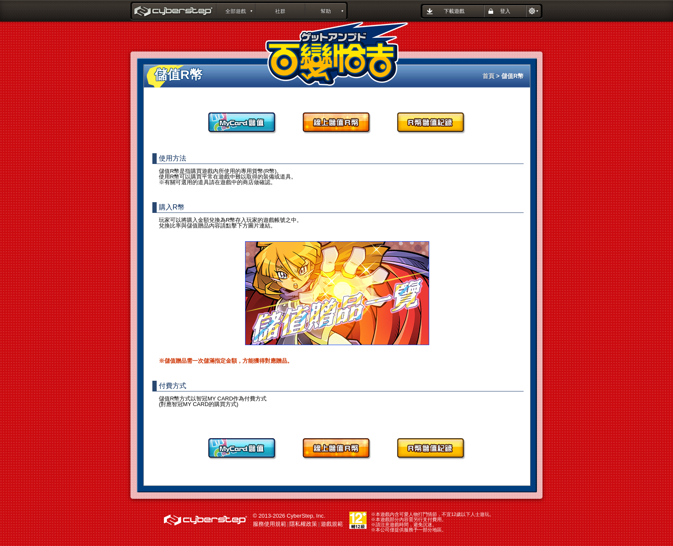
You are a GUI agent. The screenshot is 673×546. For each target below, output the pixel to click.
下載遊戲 (454, 11)
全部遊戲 (235, 11)
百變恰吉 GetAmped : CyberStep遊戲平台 (174, 12)
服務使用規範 (269, 524)
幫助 (326, 11)
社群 (280, 11)
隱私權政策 (303, 524)
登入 (505, 11)
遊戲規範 (332, 524)
